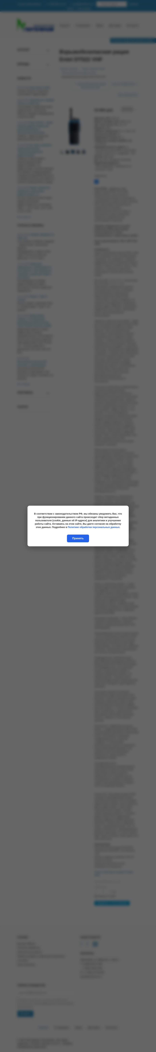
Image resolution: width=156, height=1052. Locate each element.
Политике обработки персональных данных (94, 527)
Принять (78, 538)
